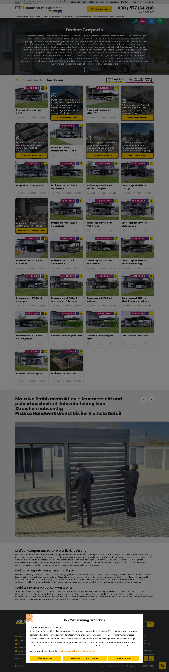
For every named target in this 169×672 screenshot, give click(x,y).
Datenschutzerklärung (84, 651)
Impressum (67, 651)
